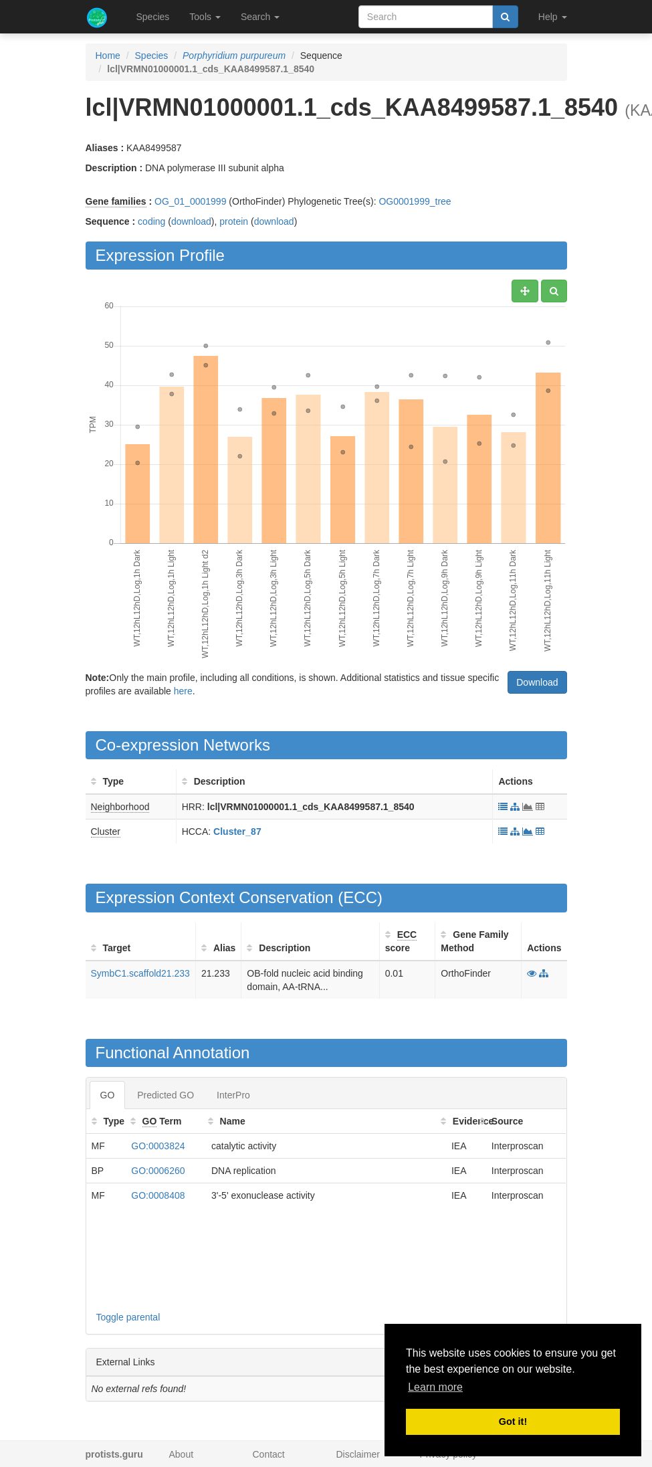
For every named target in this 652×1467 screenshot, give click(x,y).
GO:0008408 (158, 1195)
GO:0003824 (158, 1146)
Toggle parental (128, 1317)
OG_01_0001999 (190, 201)
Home (108, 55)
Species (153, 16)
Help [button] (552, 16)
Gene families (116, 201)
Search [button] (260, 16)
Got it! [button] (513, 1421)
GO (107, 1095)
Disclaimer (358, 1454)
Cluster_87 (237, 831)
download (191, 221)
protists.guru (114, 1454)
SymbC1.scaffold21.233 (140, 973)
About (181, 1454)
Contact (269, 1454)
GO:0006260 (158, 1170)
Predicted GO (165, 1095)
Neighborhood (120, 806)
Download (537, 682)
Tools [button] (205, 16)
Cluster (105, 831)
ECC (360, 897)
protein (233, 221)
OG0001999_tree (414, 201)
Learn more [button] (435, 1387)
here (183, 691)
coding (151, 221)
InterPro (233, 1095)
